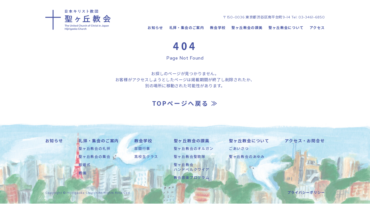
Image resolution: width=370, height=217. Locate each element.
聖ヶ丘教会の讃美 (246, 36)
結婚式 (84, 177)
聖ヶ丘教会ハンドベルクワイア (192, 180)
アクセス (317, 36)
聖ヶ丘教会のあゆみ (247, 169)
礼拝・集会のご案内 (186, 36)
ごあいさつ (239, 161)
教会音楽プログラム (192, 190)
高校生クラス (146, 169)
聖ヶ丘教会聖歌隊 (190, 169)
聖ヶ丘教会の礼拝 (94, 161)
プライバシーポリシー (306, 205)
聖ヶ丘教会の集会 (94, 169)
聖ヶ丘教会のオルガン (194, 161)
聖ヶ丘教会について (286, 36)
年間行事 (142, 161)
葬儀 (83, 186)
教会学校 (218, 36)
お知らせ (155, 36)
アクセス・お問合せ (305, 154)
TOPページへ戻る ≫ (185, 116)
